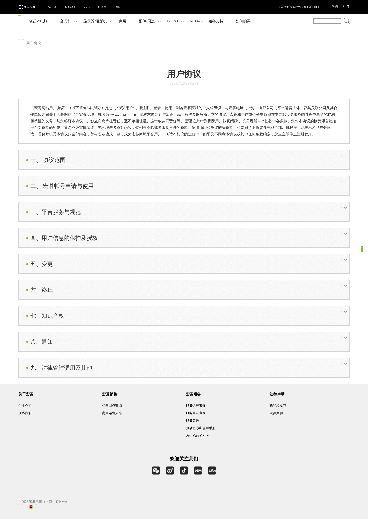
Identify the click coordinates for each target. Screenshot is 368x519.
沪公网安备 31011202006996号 (83, 506)
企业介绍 (24, 405)
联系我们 (24, 413)
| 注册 (345, 7)
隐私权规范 (278, 405)
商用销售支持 (112, 413)
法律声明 (276, 413)
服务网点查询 (196, 413)
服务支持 (236, 21)
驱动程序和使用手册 (200, 428)
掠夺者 (52, 7)
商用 (143, 21)
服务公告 (192, 420)
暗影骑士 (70, 7)
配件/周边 (167, 21)
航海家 (102, 7)
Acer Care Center (197, 435)
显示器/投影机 (115, 21)
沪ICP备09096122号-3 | (35, 507)
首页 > (23, 43)
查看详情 (325, 160)
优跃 (117, 7)
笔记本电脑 (58, 21)
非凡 (87, 7)
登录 (335, 7)
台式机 (85, 21)
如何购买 (260, 21)
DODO (192, 21)
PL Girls (213, 21)
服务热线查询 (196, 405)
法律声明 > (39, 43)
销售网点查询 (112, 405)
